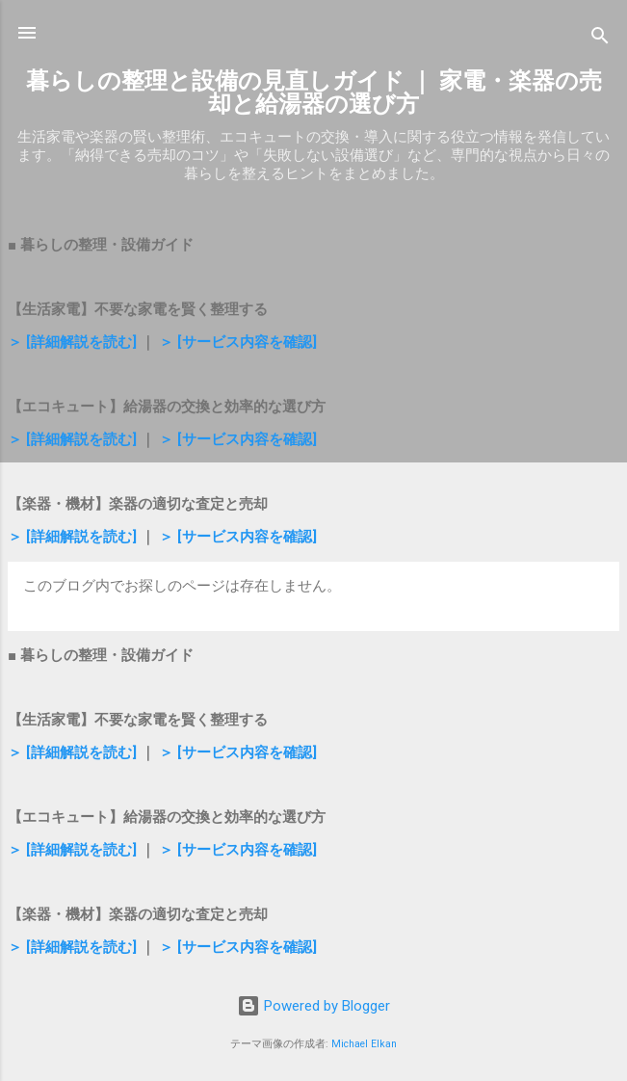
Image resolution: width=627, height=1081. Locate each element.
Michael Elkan (364, 1044)
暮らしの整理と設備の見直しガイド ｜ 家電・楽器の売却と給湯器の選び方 (314, 92)
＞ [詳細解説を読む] (72, 342)
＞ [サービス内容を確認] (238, 342)
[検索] (600, 39)
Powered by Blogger (313, 1006)
